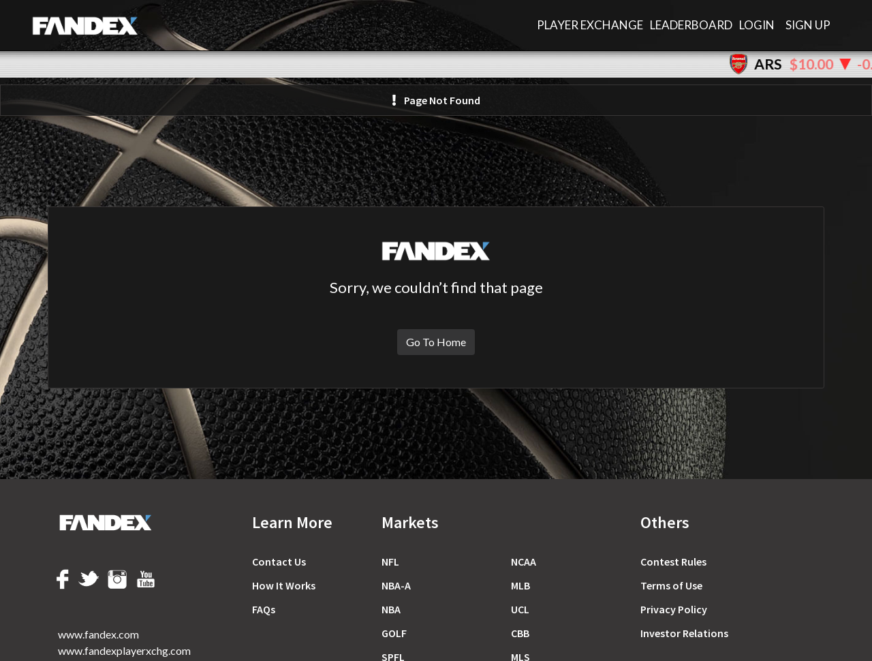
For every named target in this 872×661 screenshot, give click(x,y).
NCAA (523, 561)
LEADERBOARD (691, 25)
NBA (391, 609)
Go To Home (436, 341)
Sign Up (807, 25)
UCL (520, 609)
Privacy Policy (673, 609)
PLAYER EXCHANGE (590, 25)
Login (757, 25)
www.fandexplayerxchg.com (124, 650)
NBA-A (396, 585)
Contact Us (279, 561)
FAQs (263, 609)
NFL (390, 561)
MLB (520, 585)
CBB (520, 633)
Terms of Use (671, 585)
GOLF (394, 633)
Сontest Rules (673, 561)
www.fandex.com (98, 634)
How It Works (283, 585)
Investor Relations (684, 633)
